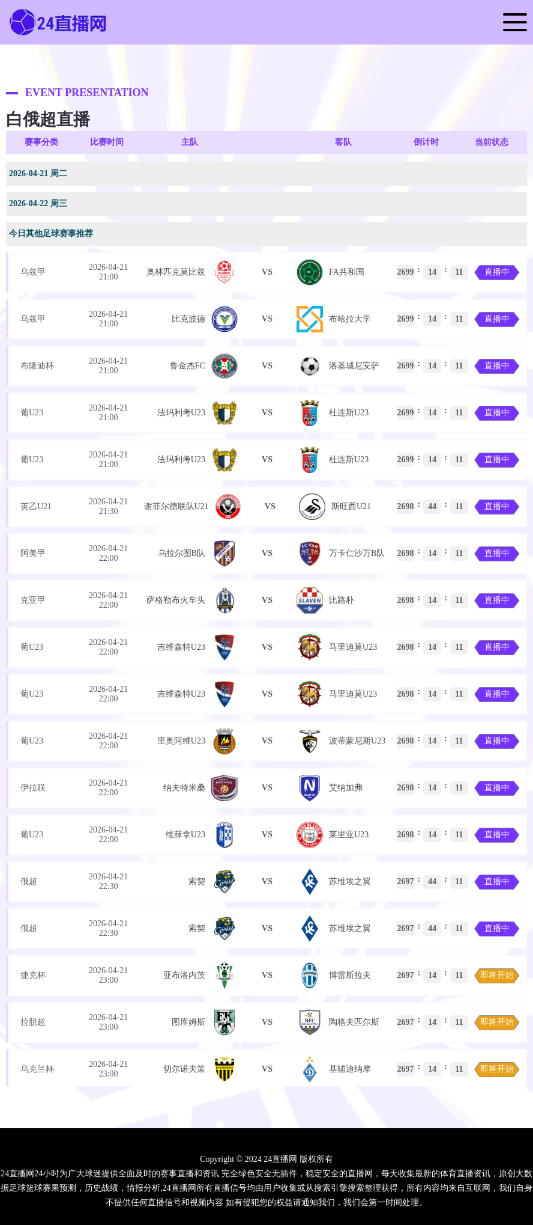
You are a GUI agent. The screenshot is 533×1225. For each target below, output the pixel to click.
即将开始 (497, 975)
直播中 (497, 271)
